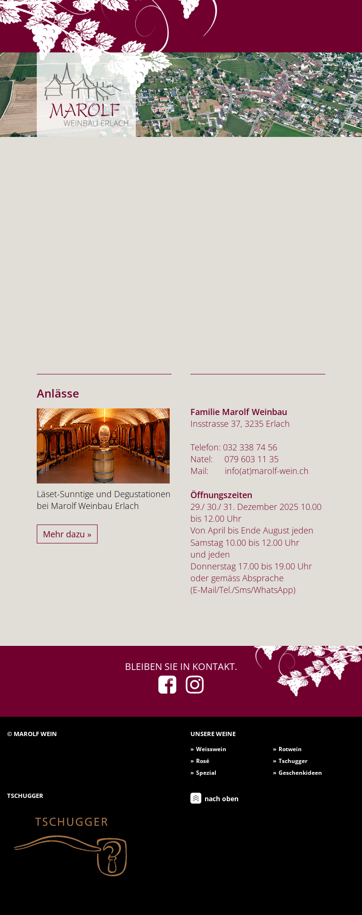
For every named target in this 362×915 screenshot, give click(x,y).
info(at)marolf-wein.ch (267, 470)
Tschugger (293, 761)
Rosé (202, 761)
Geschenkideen (300, 773)
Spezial (206, 773)
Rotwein (290, 749)
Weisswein (211, 749)
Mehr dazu (64, 534)
